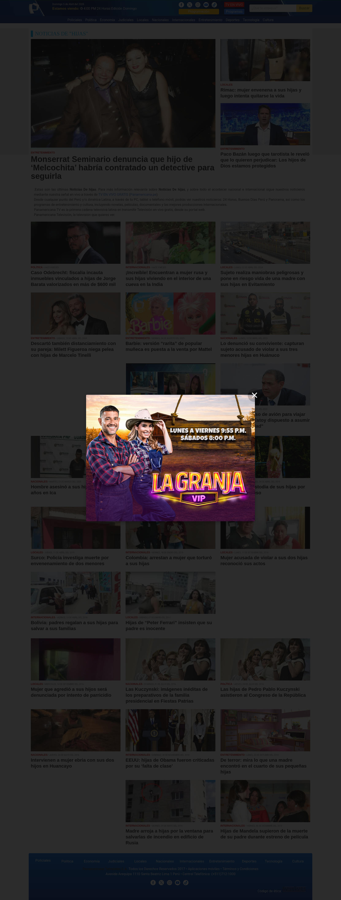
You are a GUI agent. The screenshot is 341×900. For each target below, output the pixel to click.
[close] (254, 395)
